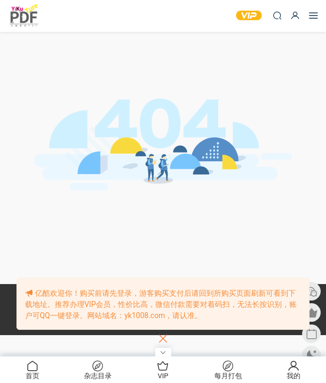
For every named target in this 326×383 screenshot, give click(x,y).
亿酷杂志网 (24, 16)
